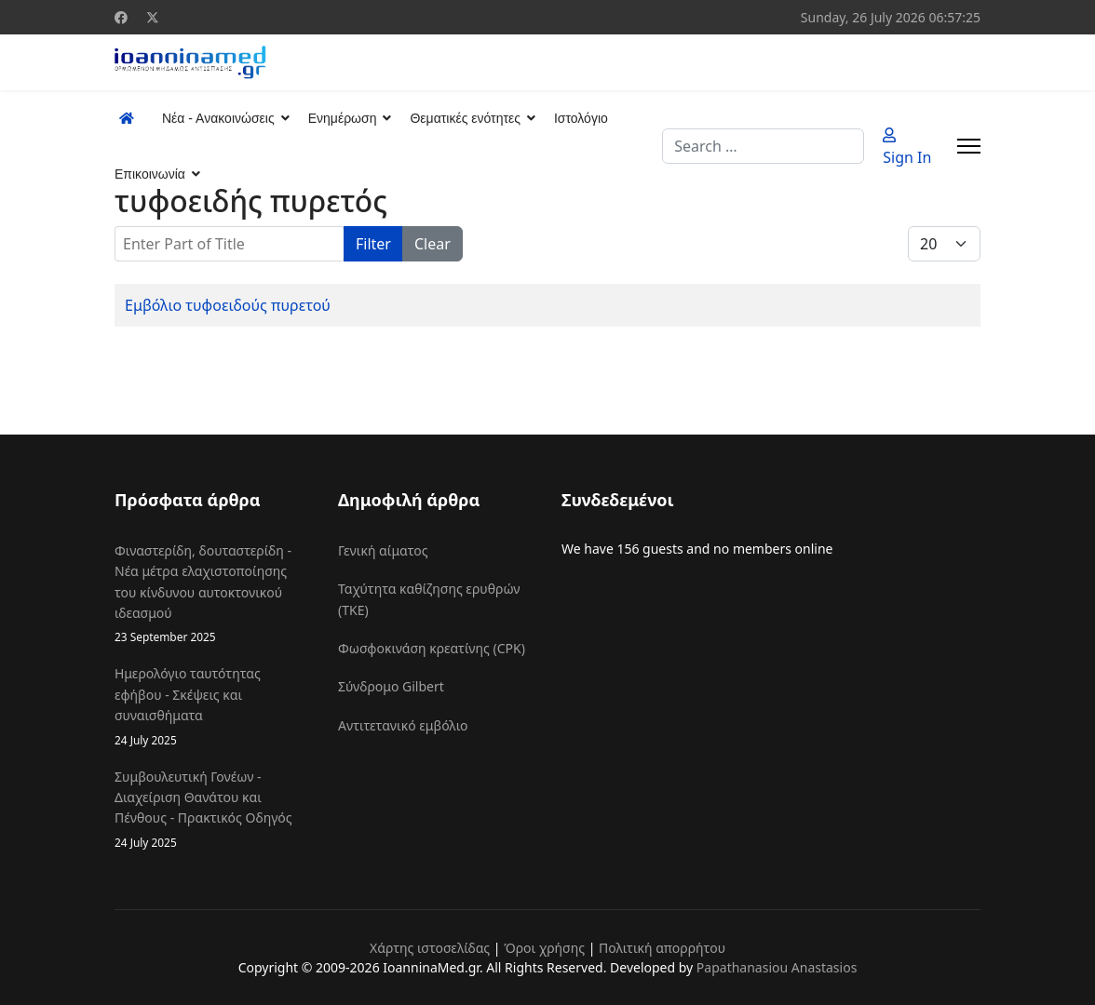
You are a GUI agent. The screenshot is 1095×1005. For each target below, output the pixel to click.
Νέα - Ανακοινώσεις (218, 118)
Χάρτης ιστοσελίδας (430, 948)
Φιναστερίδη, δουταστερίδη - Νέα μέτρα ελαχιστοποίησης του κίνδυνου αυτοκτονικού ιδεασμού (212, 594)
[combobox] (763, 146)
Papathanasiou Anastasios (777, 967)
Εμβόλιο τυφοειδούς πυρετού (228, 305)
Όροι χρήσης (544, 948)
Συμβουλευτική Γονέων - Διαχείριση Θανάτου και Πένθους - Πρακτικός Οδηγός (212, 809)
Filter (373, 244)
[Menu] (968, 146)
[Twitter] (152, 17)
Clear (432, 244)
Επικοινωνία (150, 174)
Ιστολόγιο (581, 118)
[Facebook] (121, 17)
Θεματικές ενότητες (465, 118)
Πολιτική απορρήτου (662, 948)
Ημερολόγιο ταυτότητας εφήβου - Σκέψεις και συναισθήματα (212, 706)
